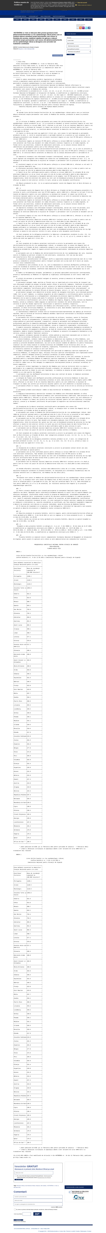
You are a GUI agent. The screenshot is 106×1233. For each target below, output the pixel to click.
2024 (33, 19)
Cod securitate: (18, 1214)
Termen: (69, 37)
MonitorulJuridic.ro (54, 1231)
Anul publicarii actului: (73, 49)
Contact (89, 1231)
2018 (81, 19)
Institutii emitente (59, 16)
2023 (41, 19)
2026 (17, 19)
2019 (73, 19)
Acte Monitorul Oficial (30, 1185)
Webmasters (84, 1231)
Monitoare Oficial (20, 16)
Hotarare (38, 1185)
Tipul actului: (70, 43)
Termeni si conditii (70, 1231)
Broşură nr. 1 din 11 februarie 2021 (26, 48)
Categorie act (33, 16)
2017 (88, 19)
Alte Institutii (43, 1185)
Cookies (78, 1231)
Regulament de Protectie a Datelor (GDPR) (61, 2)
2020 (65, 19)
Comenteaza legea (57, 55)
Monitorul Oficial (20, 1185)
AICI (67, 6)
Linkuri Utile (63, 1231)
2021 (57, 19)
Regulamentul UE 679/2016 (44, 1177)
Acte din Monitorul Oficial (22, 1228)
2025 (25, 19)
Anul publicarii (45, 16)
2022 (49, 19)
